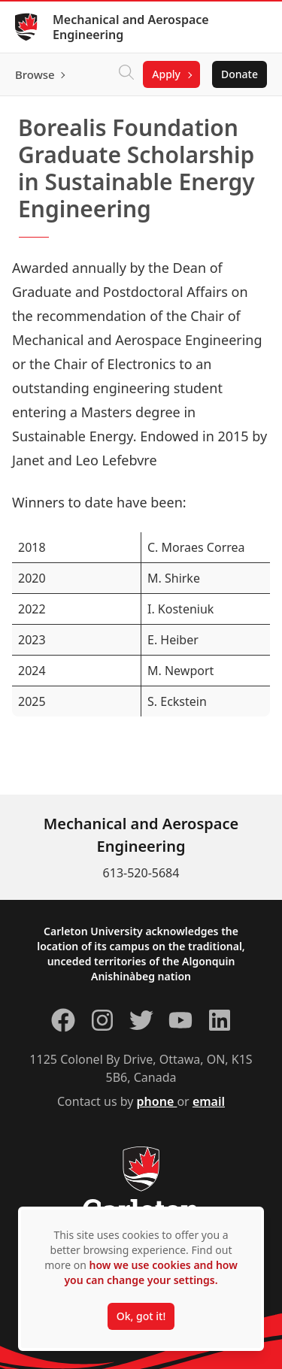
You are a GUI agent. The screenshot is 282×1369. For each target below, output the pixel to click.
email (209, 1101)
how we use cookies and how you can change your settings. (150, 1272)
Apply (166, 74)
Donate (239, 74)
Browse (35, 74)
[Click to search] (126, 74)
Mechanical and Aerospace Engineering (131, 27)
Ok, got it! (141, 1316)
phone (157, 1101)
